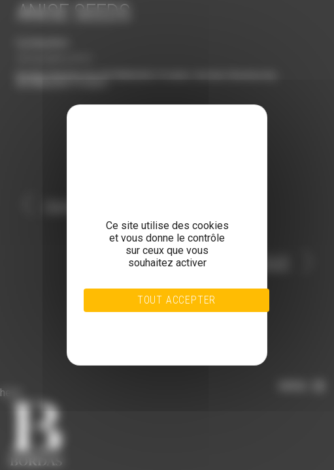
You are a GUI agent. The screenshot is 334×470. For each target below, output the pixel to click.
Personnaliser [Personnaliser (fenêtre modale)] (150, 330)
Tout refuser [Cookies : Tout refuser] (150, 322)
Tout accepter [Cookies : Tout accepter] (176, 300)
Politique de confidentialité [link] (150, 338)
